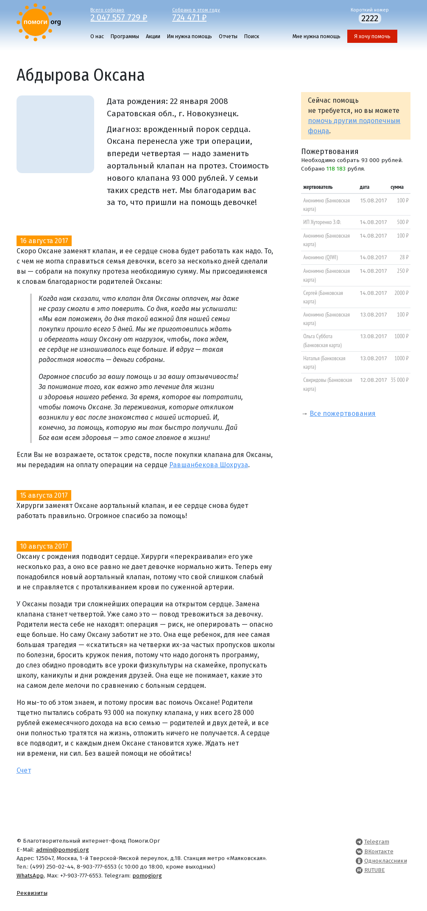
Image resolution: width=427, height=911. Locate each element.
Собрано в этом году (206, 14)
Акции (153, 36)
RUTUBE (374, 870)
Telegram (376, 841)
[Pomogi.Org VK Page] (359, 851)
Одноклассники (385, 860)
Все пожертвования (343, 413)
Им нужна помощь (189, 36)
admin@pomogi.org (62, 849)
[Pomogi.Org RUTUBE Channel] (359, 870)
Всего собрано (124, 14)
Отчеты (228, 36)
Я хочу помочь (372, 36)
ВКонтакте (379, 851)
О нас (97, 36)
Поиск (251, 36)
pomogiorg (147, 875)
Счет (24, 770)
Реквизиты (32, 893)
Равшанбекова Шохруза (208, 465)
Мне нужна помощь (316, 36)
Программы (125, 36)
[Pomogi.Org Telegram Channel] (359, 841)
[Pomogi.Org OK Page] (359, 860)
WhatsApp (30, 875)
